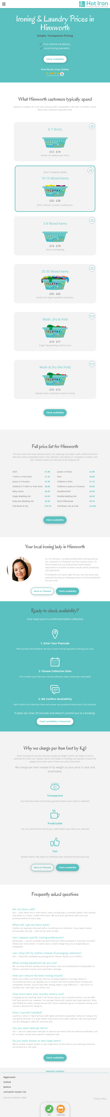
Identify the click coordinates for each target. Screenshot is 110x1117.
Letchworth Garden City (14, 1091)
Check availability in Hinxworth (55, 721)
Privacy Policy (100, 1098)
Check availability (55, 59)
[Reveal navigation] (3, 4)
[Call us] (49, 1109)
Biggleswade (9, 1077)
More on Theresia (42, 591)
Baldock (7, 1087)
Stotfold (7, 1082)
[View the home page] (93, 4)
